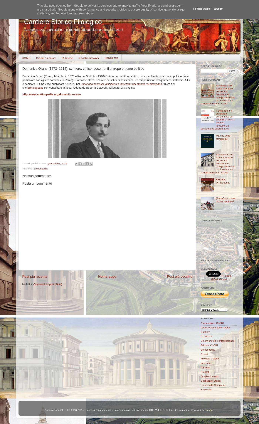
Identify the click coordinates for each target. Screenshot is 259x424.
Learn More (201, 9)
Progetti (205, 372)
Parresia (205, 367)
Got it (218, 9)
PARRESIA (112, 58)
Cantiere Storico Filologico (63, 22)
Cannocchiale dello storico (215, 327)
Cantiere (205, 332)
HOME (26, 58)
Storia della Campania (213, 385)
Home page (107, 276)
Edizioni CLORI (209, 345)
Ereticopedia (35, 87)
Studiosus (206, 389)
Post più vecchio (179, 276)
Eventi (204, 354)
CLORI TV (206, 336)
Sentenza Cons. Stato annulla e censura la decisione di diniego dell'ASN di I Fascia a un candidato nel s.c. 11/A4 (217, 163)
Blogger (209, 410)
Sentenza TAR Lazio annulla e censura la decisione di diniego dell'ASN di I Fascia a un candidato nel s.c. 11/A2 (217, 94)
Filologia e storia (210, 358)
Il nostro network (89, 58)
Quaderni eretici (209, 376)
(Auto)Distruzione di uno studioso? (225, 200)
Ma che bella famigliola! (223, 137)
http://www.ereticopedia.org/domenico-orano (51, 94)
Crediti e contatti (46, 58)
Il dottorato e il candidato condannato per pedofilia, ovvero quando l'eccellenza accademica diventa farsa (217, 119)
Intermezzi (206, 363)
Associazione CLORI (212, 323)
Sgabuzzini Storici (211, 380)
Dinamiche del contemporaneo (218, 340)
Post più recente (35, 276)
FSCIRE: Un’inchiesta (223, 181)
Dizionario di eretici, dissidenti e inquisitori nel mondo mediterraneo (121, 84)
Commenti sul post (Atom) (47, 284)
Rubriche (67, 58)
